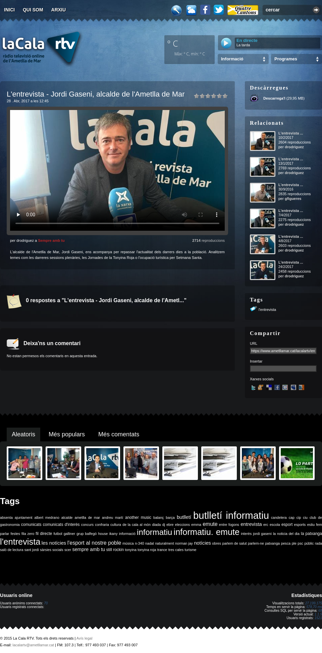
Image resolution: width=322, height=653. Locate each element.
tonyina (131, 550)
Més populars (67, 434)
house (103, 534)
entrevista (251, 524)
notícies (202, 543)
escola (275, 525)
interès (246, 534)
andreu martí (112, 517)
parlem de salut (234, 543)
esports (300, 525)
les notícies (54, 543)
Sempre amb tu (51, 240)
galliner (69, 534)
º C (172, 43)
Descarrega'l (274, 98)
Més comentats (118, 434)
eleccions (182, 525)
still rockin (115, 549)
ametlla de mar (87, 517)
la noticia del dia (286, 534)
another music (138, 517)
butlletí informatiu (231, 515)
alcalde (67, 517)
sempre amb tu (88, 549)
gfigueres (293, 199)
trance (162, 550)
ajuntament (24, 517)
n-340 (139, 543)
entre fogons (229, 525)
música (128, 543)
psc (300, 543)
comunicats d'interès (61, 524)
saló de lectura (11, 550)
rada (318, 543)
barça (170, 517)
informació (127, 534)
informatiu (154, 532)
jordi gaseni (262, 534)
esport (286, 524)
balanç (158, 517)
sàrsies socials (51, 550)
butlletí (184, 517)
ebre (169, 525)
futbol (57, 534)
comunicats (31, 524)
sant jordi (31, 550)
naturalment (164, 543)
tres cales (176, 550)
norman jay (184, 543)
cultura (115, 525)
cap (291, 517)
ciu (305, 517)
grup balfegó (86, 534)
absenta (6, 517)
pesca (285, 543)
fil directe (44, 533)
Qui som (33, 9)
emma (196, 525)
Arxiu (58, 9)
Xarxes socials (262, 379)
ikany (113, 534)
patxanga (272, 543)
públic (309, 543)
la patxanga (311, 533)
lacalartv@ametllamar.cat (33, 645)
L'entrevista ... (290, 133)
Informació (232, 58)
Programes (285, 58)
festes (15, 534)
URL (253, 343)
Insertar (256, 361)
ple (294, 543)
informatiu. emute (207, 532)
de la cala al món (136, 525)
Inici (9, 9)
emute (210, 524)
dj (163, 525)
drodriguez (294, 147)
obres (216, 543)
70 (46, 603)
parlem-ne (256, 543)
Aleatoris (23, 434)
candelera (279, 517)
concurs (87, 525)
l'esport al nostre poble (94, 543)
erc (265, 525)
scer (67, 550)
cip (299, 517)
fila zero (27, 534)
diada (156, 525)
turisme (191, 550)
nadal (149, 543)
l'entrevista (267, 310)
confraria (102, 525)
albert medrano (47, 517)
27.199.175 (313, 603)
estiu (311, 525)
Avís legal (84, 638)
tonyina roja (147, 550)
